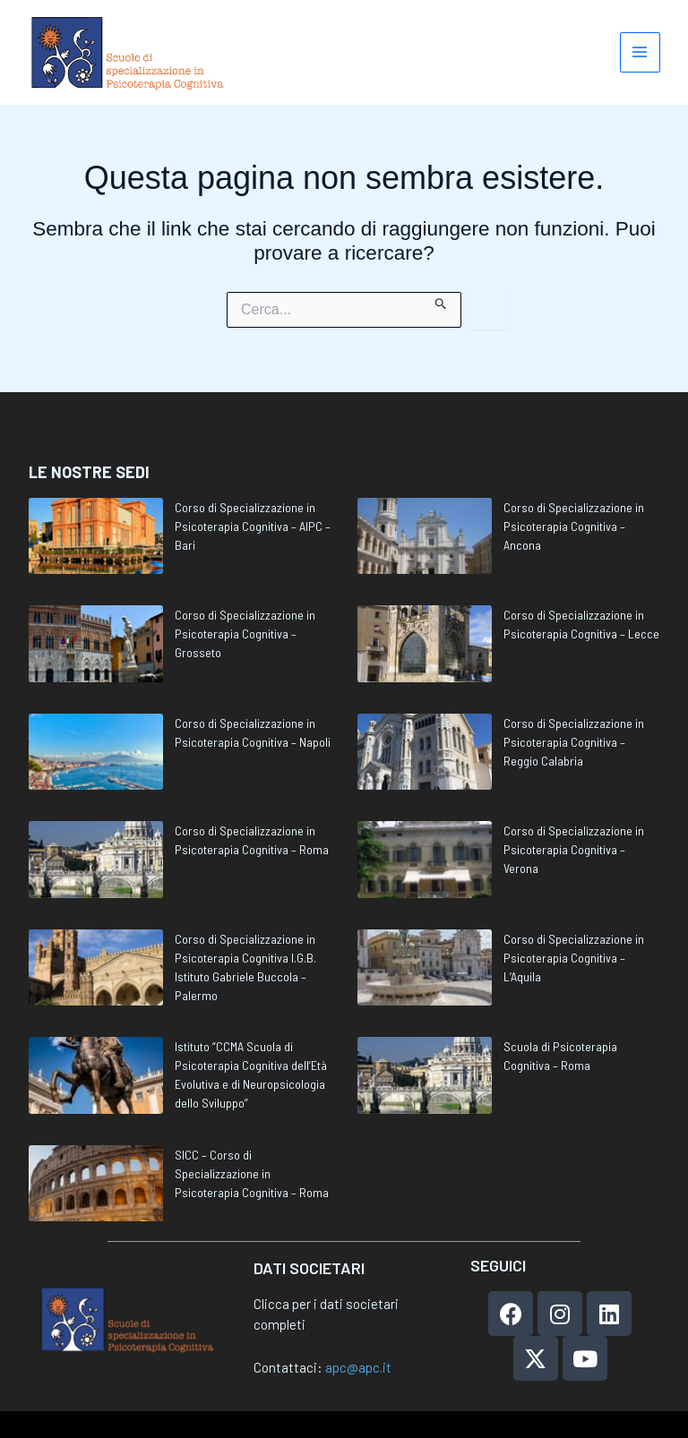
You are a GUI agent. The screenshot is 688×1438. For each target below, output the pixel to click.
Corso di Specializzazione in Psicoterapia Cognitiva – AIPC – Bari (253, 526)
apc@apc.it (358, 1367)
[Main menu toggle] (640, 54)
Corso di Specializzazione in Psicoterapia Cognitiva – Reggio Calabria (573, 741)
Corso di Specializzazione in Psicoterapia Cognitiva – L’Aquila (573, 957)
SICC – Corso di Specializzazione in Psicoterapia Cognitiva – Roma (252, 1173)
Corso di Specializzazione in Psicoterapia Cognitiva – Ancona (573, 526)
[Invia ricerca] (441, 304)
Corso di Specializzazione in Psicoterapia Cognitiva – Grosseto (245, 633)
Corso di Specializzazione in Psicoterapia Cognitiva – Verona (573, 849)
